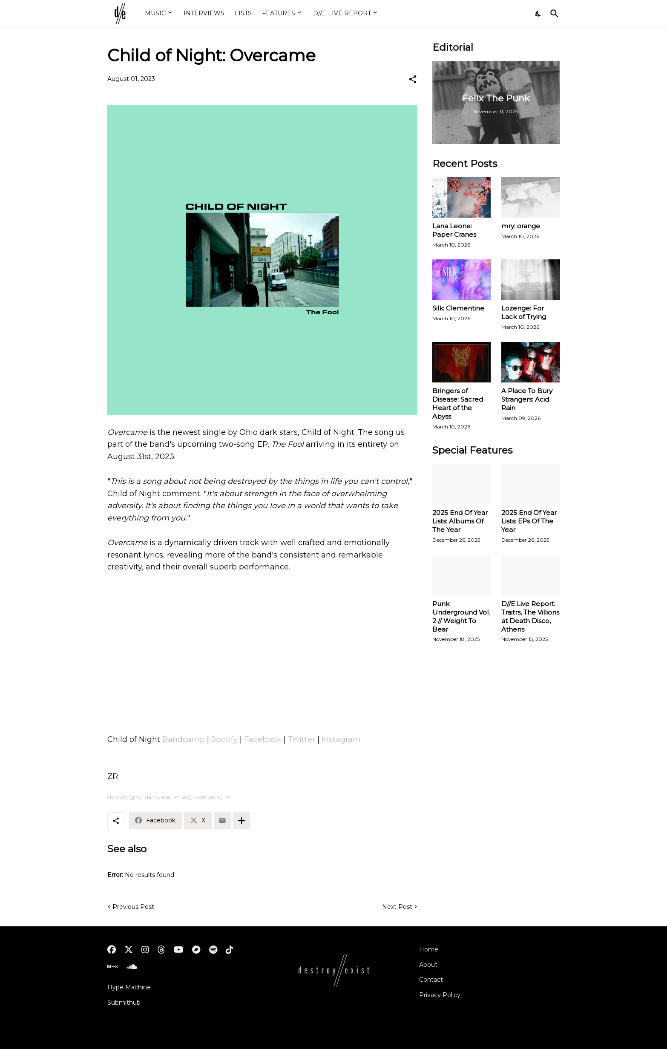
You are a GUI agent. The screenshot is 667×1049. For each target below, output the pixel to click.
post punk (208, 797)
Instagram (341, 739)
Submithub (124, 1002)
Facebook (263, 739)
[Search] (553, 13)
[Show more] (241, 820)
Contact (431, 979)
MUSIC (155, 13)
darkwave (157, 797)
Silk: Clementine (458, 308)
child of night (123, 797)
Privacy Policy (439, 995)
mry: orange (520, 226)
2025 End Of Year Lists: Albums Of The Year (460, 521)
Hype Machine (129, 987)
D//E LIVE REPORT (342, 13)
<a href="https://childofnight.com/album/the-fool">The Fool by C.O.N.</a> (262, 611)
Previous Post (133, 907)
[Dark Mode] (538, 13)
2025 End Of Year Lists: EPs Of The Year (529, 521)
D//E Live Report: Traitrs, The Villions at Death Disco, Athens (530, 616)
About (428, 965)
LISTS (243, 13)
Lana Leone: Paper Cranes (454, 230)
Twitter (301, 739)
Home (428, 949)
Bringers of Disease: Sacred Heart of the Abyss (457, 403)
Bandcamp (183, 739)
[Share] (412, 79)
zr (228, 797)
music (182, 797)
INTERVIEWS (204, 13)
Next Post (397, 907)
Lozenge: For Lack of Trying (523, 312)
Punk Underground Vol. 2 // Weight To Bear (461, 616)
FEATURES (278, 13)
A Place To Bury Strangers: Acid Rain (526, 399)
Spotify (224, 739)
